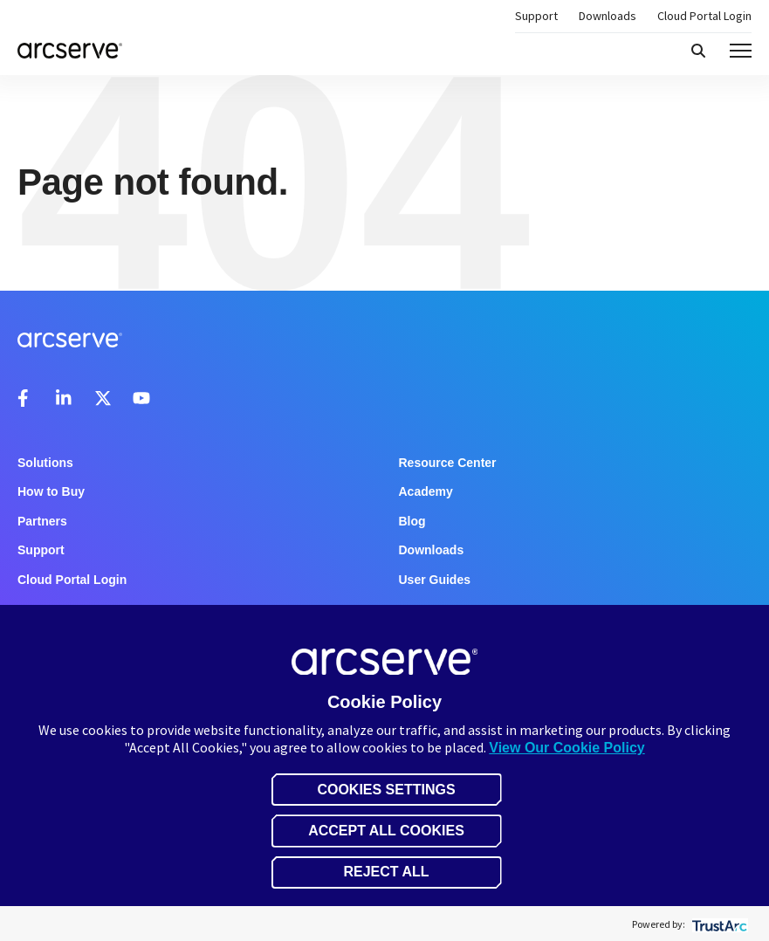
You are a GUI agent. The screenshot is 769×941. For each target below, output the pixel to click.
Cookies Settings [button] (386, 789)
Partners (42, 521)
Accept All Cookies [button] (386, 830)
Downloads (607, 16)
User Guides (434, 580)
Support (536, 16)
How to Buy (51, 491)
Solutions (45, 463)
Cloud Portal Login (704, 16)
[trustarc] (718, 924)
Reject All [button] (386, 871)
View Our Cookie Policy (566, 747)
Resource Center (448, 463)
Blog (412, 521)
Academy (426, 491)
